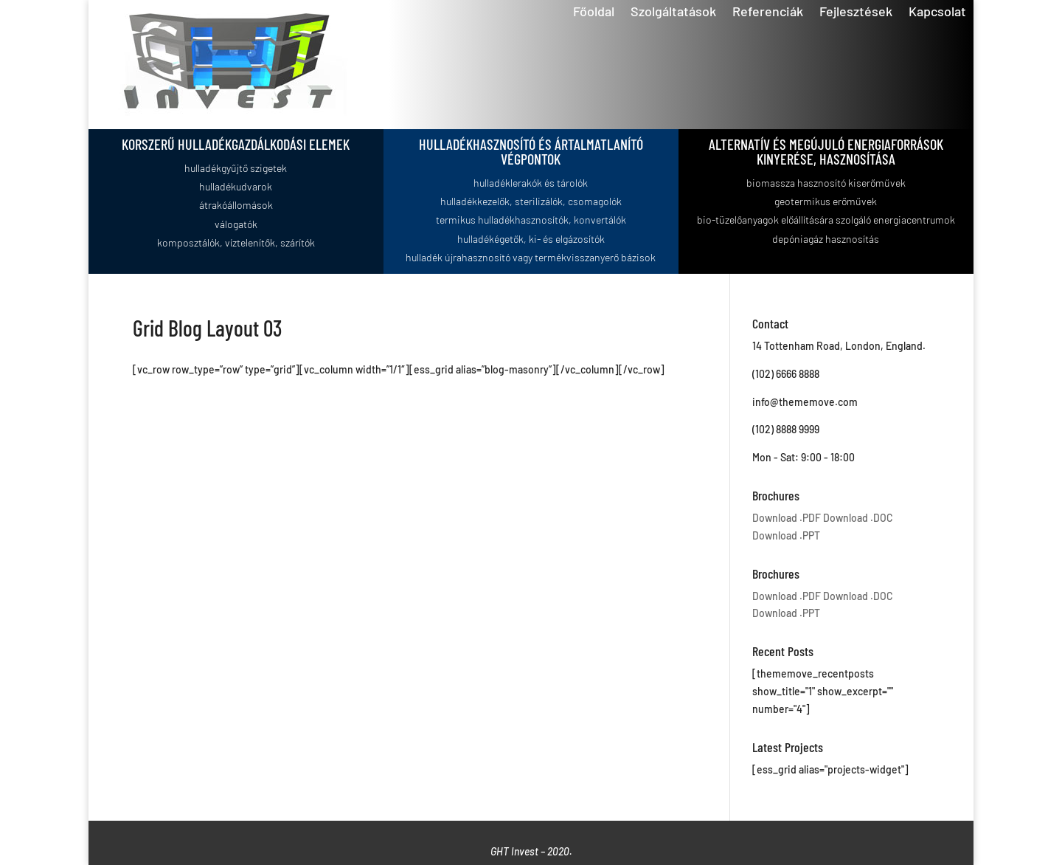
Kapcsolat (937, 12)
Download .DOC (858, 517)
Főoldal (593, 12)
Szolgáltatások (673, 12)
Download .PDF (786, 517)
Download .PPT (786, 535)
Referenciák (767, 12)
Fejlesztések (855, 12)
